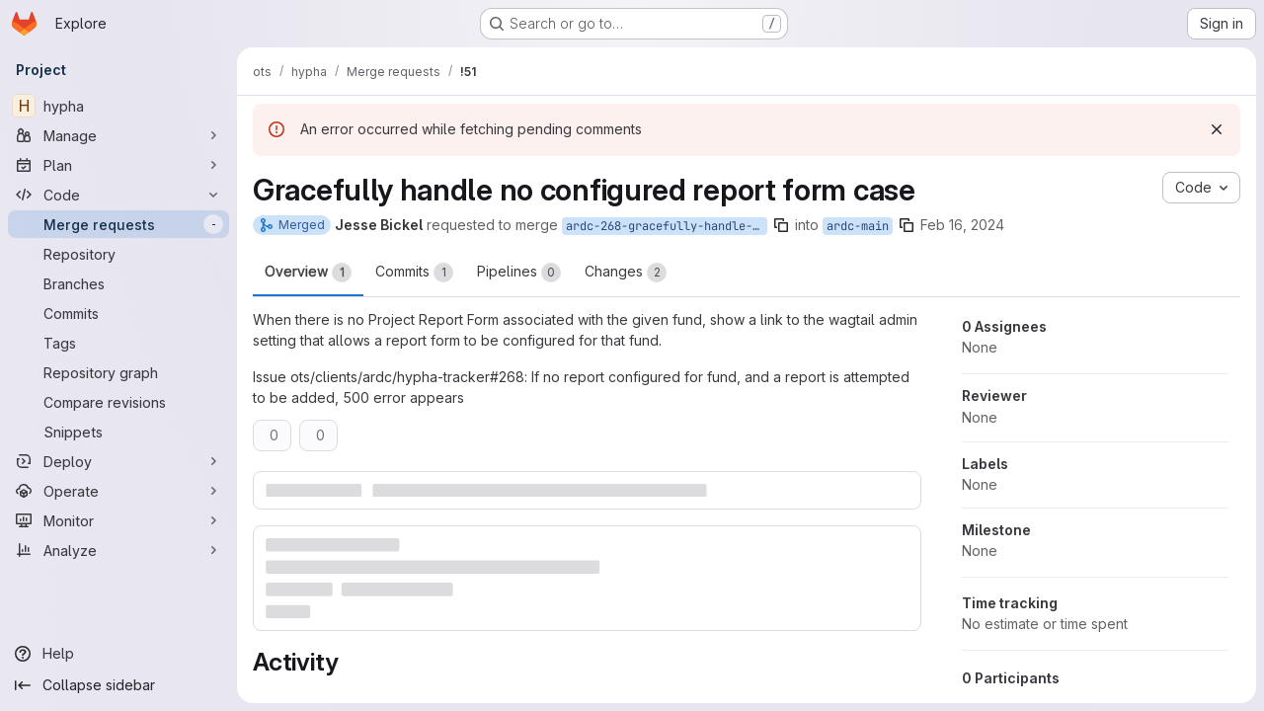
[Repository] (118, 254)
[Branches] (118, 283)
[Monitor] (118, 520)
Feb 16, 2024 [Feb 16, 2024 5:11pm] (962, 224)
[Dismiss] (1216, 129)
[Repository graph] (118, 372)
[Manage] (118, 135)
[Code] (118, 194)
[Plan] (118, 165)
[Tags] (118, 342)
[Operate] (118, 491)
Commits (414, 272)
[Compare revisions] (118, 402)
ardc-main (858, 226)
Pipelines (519, 272)
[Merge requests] (118, 224)
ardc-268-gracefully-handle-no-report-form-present (666, 226)
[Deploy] (118, 461)
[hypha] (118, 105)
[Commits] (118, 313)
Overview (308, 272)
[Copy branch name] (781, 225)
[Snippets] (118, 431)
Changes (626, 272)
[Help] (118, 654)
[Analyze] (118, 550)
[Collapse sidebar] (118, 685)
